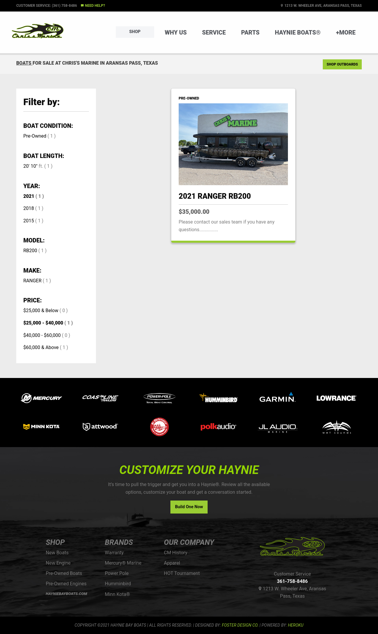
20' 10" (30, 166)
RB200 (30, 250)
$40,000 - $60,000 (42, 335)
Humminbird (118, 583)
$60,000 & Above (41, 347)
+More (346, 32)
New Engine (58, 563)
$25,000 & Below (40, 310)
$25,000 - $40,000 (43, 323)
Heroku (295, 625)
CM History (175, 552)
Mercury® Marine (123, 563)
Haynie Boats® (298, 32)
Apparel (172, 563)
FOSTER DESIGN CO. (240, 625)
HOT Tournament (182, 573)
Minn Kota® (117, 594)
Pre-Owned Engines (66, 583)
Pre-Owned (34, 136)
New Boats (57, 552)
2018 (28, 208)
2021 (28, 196)
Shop (135, 31)
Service (214, 32)
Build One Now (189, 506)
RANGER (32, 280)
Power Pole (117, 573)
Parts (250, 32)
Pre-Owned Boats (64, 573)
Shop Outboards (342, 64)
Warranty (114, 552)
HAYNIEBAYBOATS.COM (66, 593)
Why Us (176, 32)
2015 (28, 221)
